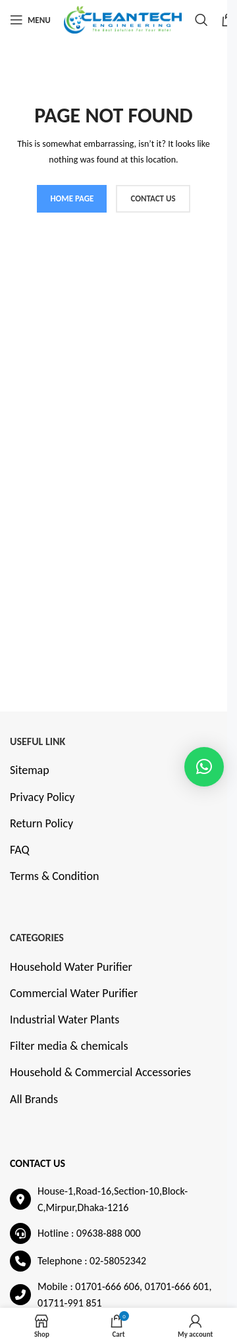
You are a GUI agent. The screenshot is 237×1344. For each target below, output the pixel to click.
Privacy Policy (42, 797)
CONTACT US (152, 198)
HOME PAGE (71, 198)
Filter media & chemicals (69, 1046)
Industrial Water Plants (64, 1019)
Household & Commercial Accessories (100, 1072)
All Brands (34, 1099)
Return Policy (41, 823)
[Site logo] (123, 18)
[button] (204, 767)
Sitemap (29, 770)
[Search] (201, 20)
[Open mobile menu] (30, 20)
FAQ (20, 849)
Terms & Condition (54, 876)
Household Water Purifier (71, 967)
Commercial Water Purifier (74, 993)
